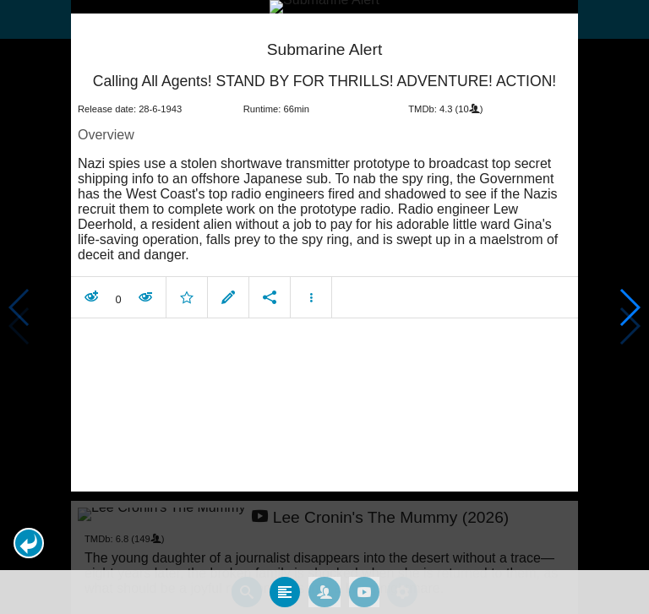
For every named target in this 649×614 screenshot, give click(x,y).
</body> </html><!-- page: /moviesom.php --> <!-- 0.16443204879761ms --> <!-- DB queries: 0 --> (324, 307)
